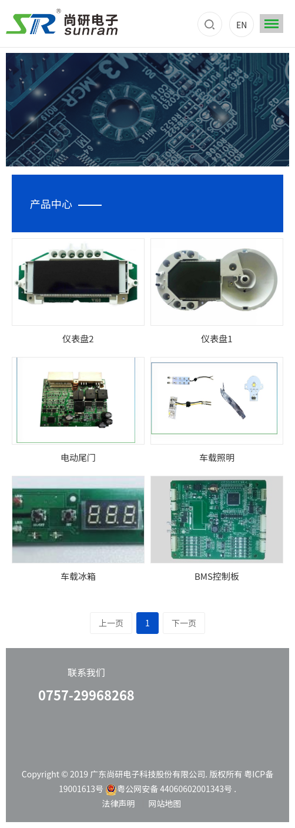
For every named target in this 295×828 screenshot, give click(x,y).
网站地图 (165, 803)
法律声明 (118, 803)
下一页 (184, 623)
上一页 (111, 623)
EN (241, 25)
